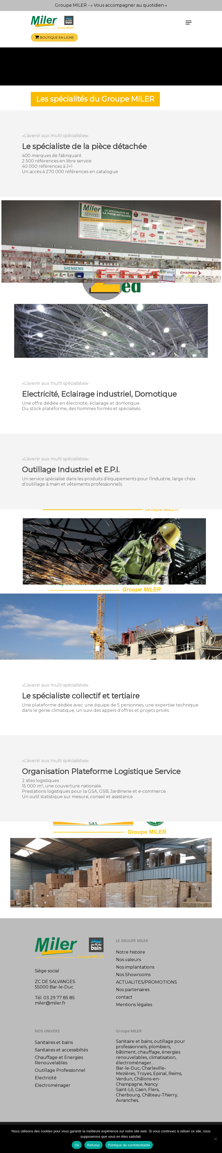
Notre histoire (130, 952)
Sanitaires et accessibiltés (61, 1049)
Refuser (93, 1145)
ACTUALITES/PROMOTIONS (146, 982)
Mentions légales (134, 1004)
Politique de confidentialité (129, 1145)
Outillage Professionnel (60, 1070)
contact (124, 997)
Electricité (46, 1077)
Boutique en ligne (57, 37)
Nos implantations (135, 967)
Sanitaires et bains (54, 1042)
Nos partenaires (132, 989)
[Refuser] (215, 1138)
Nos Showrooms (133, 974)
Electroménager (52, 1085)
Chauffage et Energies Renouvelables (59, 1060)
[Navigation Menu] (188, 22)
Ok (76, 1145)
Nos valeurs (128, 959)
